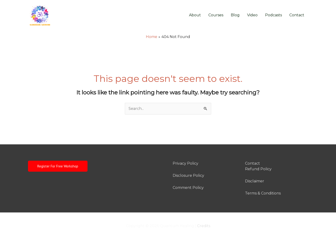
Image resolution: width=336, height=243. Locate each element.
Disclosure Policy (188, 175)
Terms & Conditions (263, 193)
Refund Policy (258, 169)
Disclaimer (254, 181)
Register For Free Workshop (57, 166)
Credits (203, 226)
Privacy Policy (185, 163)
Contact (252, 163)
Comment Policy (188, 187)
